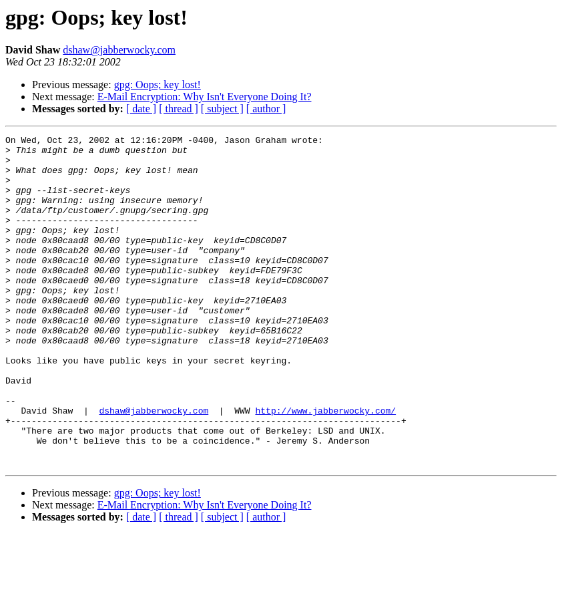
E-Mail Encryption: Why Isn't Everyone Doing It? (204, 96)
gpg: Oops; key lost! (157, 84)
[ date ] (141, 108)
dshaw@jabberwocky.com (119, 49)
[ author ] (266, 108)
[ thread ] (178, 108)
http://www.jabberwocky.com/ (325, 466)
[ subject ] (222, 108)
